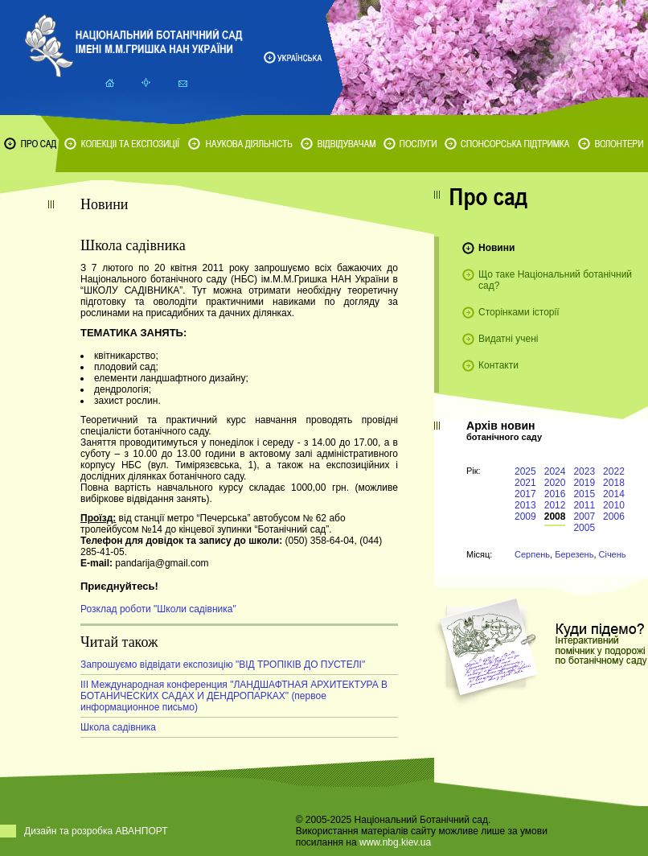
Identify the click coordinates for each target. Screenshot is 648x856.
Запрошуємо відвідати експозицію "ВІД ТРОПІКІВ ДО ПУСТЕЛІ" (222, 664)
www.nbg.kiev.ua (395, 842)
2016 (555, 494)
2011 (584, 505)
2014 (614, 494)
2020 (555, 482)
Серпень (532, 554)
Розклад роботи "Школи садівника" (158, 609)
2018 (614, 482)
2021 (525, 482)
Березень (574, 554)
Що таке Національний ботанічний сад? (555, 280)
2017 (525, 494)
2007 (584, 516)
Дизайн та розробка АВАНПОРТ (96, 831)
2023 (584, 471)
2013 (525, 505)
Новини (496, 247)
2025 (525, 471)
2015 (584, 494)
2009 (525, 516)
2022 (614, 471)
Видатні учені (508, 338)
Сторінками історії (519, 312)
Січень (612, 554)
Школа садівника (118, 727)
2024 (555, 471)
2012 (555, 505)
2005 (584, 527)
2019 (584, 482)
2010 (614, 505)
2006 (614, 516)
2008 (555, 516)
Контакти (498, 365)
